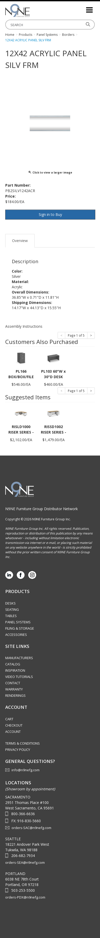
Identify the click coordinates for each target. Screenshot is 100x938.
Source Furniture (31, 10)
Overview (20, 240)
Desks (10, 603)
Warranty (14, 689)
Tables (11, 615)
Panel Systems (18, 622)
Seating (12, 609)
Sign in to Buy (50, 214)
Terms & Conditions (22, 743)
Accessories (16, 634)
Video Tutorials (19, 676)
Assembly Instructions (23, 326)
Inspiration (15, 670)
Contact (12, 683)
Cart (9, 719)
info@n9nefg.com (26, 770)
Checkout (14, 725)
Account (13, 731)
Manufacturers (19, 657)
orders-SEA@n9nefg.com (25, 862)
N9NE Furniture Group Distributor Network (41, 508)
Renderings (15, 695)
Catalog (12, 664)
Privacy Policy (17, 749)
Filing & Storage (19, 628)
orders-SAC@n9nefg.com (31, 827)
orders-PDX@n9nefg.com (25, 897)
